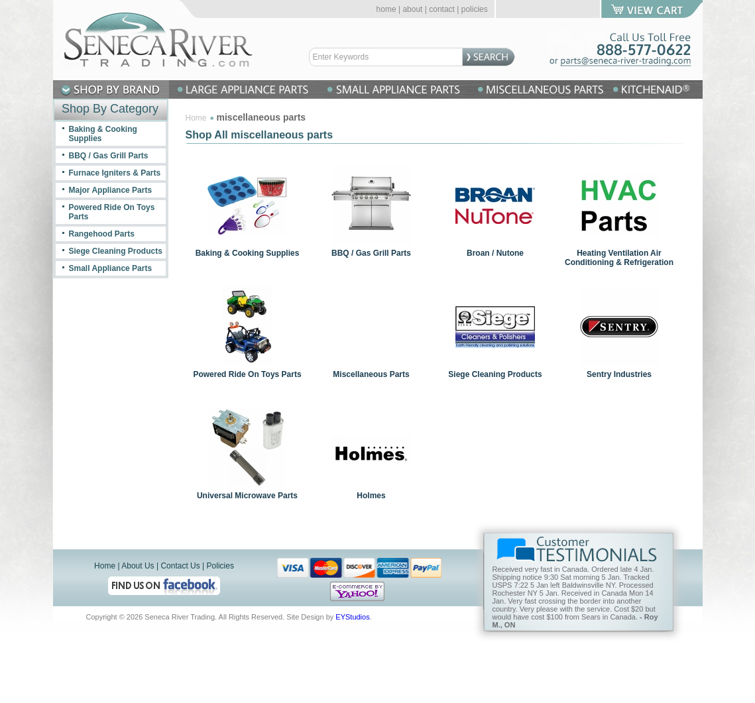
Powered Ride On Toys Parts (247, 374)
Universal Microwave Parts (247, 495)
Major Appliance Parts (110, 190)
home (386, 9)
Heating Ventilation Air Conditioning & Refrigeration (619, 257)
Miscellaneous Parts (371, 374)
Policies (220, 565)
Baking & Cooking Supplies (248, 253)
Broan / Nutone (495, 253)
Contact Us (180, 565)
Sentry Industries (619, 374)
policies (474, 9)
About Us (137, 565)
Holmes (371, 495)
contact (442, 9)
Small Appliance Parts (110, 268)
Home (196, 118)
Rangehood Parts (102, 234)
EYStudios (352, 617)
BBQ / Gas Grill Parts (371, 253)
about (412, 9)
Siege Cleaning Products (495, 374)
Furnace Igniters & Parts (115, 173)
